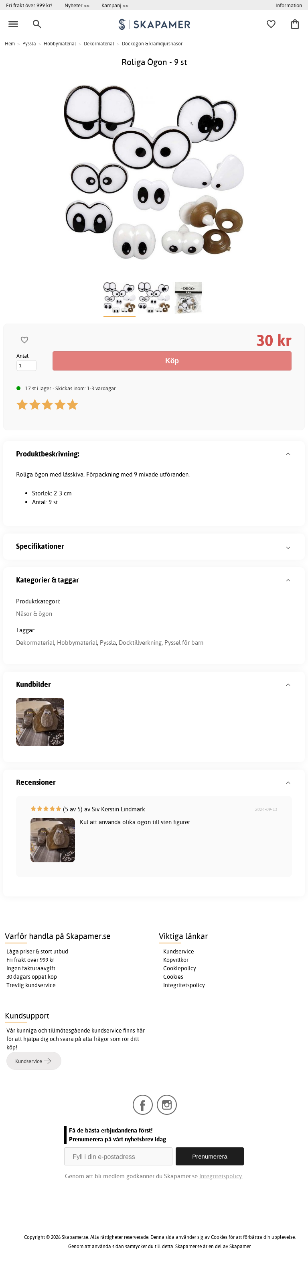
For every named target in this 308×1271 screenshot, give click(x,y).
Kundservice (178, 951)
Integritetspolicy (184, 985)
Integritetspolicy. (221, 1176)
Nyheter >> (77, 5)
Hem (10, 44)
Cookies (173, 976)
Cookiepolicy (179, 968)
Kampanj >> (114, 5)
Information (289, 5)
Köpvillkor (175, 959)
